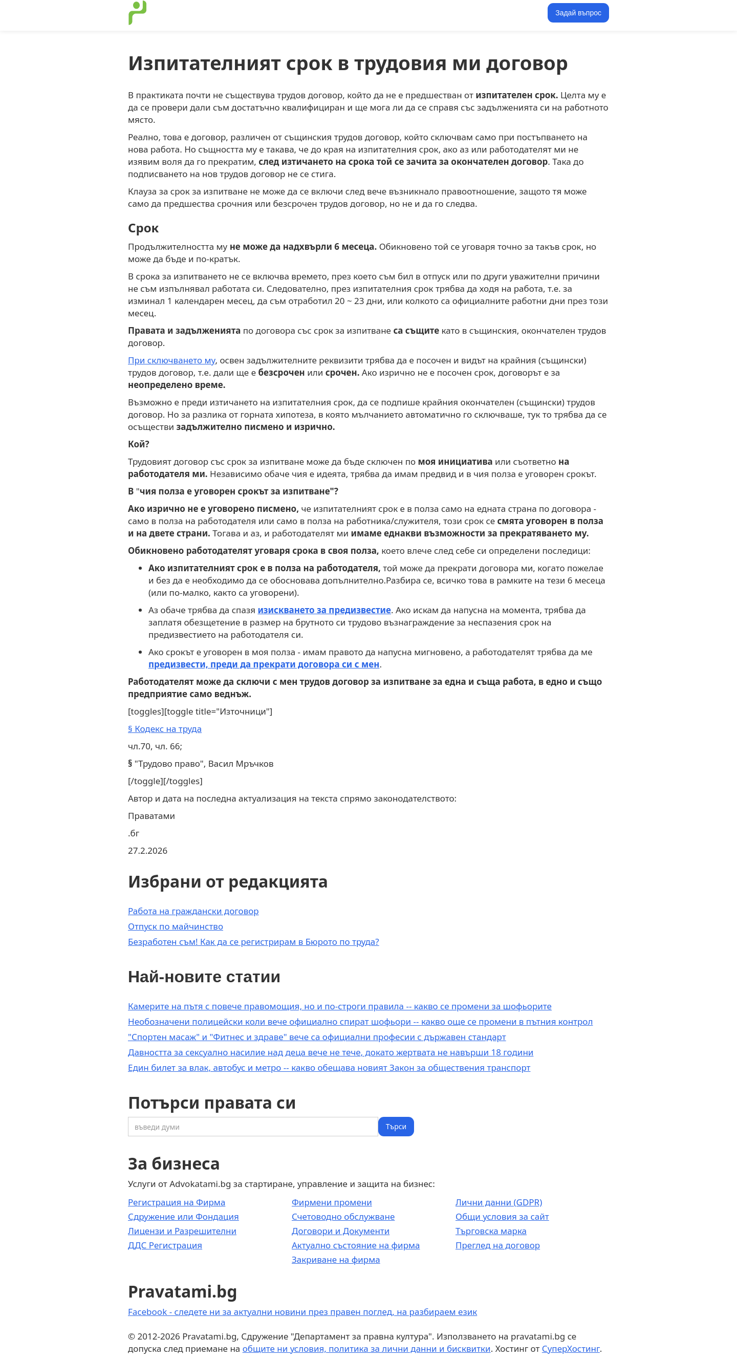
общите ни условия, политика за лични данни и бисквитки (367, 1348)
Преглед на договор (498, 1245)
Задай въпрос (578, 13)
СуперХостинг (571, 1348)
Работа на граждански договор (193, 911)
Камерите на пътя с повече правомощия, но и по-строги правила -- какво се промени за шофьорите (340, 1006)
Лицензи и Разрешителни (182, 1231)
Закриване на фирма (336, 1259)
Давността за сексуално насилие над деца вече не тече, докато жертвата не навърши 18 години (330, 1052)
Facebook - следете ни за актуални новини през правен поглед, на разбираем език (302, 1312)
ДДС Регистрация (165, 1245)
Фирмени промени (332, 1202)
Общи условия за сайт (502, 1216)
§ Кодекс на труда (165, 729)
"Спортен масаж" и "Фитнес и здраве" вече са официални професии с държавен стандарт (317, 1037)
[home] (137, 13)
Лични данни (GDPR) (499, 1202)
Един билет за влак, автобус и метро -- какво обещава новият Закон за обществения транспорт (329, 1067)
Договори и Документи (340, 1231)
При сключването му (171, 360)
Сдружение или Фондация (183, 1216)
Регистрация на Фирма (176, 1202)
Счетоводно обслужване (343, 1216)
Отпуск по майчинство (175, 926)
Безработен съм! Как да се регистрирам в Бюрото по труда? (253, 941)
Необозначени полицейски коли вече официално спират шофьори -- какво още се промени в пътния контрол (360, 1021)
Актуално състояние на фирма (356, 1245)
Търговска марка (491, 1231)
